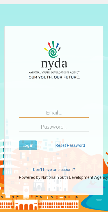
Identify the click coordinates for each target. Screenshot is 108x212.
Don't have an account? (54, 169)
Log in (28, 145)
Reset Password (70, 145)
